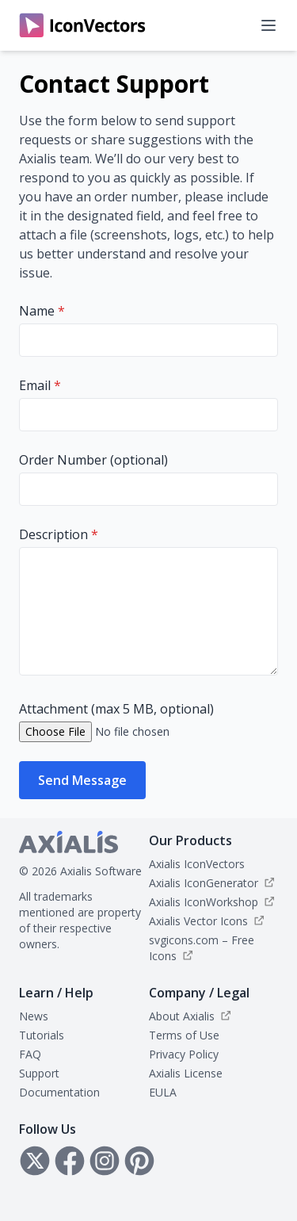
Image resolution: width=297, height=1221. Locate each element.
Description (58, 534)
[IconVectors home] (82, 25)
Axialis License (186, 1073)
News (33, 1016)
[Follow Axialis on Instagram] (104, 1161)
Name (42, 311)
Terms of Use (184, 1035)
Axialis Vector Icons (198, 920)
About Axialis (182, 1016)
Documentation (59, 1092)
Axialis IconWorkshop (203, 901)
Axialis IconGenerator (203, 882)
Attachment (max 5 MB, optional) (116, 709)
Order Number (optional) (93, 460)
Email (40, 385)
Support (39, 1073)
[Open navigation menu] (268, 25)
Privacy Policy (184, 1054)
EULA (163, 1092)
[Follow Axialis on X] (35, 1161)
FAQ (30, 1054)
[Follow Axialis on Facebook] (70, 1161)
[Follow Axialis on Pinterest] (139, 1161)
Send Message (82, 780)
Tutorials (41, 1035)
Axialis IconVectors (197, 863)
